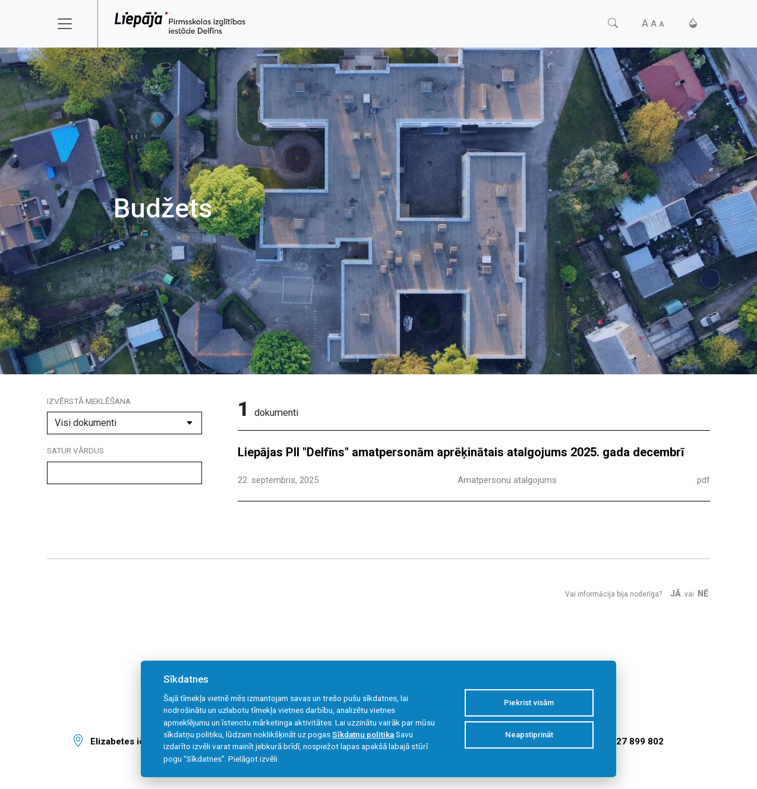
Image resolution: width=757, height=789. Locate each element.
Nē (703, 594)
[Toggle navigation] (72, 24)
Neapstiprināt (529, 734)
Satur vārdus (75, 450)
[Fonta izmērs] (653, 23)
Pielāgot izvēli (252, 758)
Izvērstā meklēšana (89, 401)
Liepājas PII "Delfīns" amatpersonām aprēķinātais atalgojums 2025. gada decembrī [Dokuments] (461, 452)
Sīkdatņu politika (363, 734)
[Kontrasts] (693, 23)
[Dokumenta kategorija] (124, 423)
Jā (675, 594)
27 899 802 (640, 741)
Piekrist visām (529, 702)
